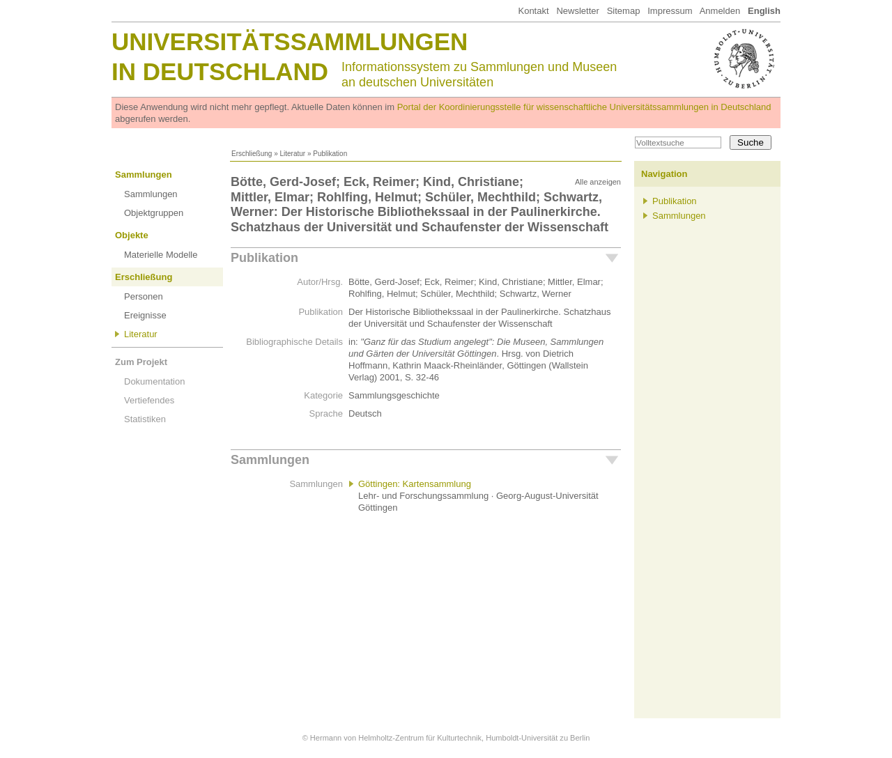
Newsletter (577, 11)
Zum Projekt (141, 362)
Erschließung (251, 153)
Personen (143, 296)
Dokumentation (154, 381)
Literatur (292, 153)
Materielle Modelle (161, 254)
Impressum (669, 11)
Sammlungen (143, 174)
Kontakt (533, 11)
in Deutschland (220, 71)
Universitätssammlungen (290, 41)
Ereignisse (145, 315)
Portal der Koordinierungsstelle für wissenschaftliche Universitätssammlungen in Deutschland (584, 107)
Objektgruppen (153, 213)
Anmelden (720, 11)
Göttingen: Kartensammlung (414, 484)
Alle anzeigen (598, 182)
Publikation (264, 258)
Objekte (131, 235)
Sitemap (623, 11)
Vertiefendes (149, 400)
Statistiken (145, 419)
